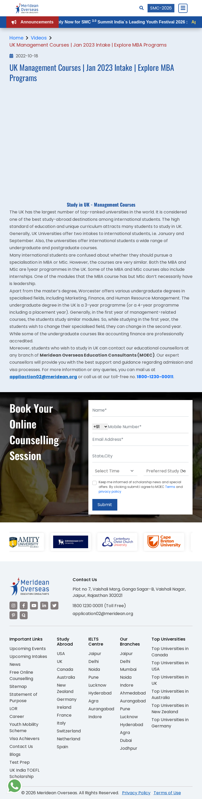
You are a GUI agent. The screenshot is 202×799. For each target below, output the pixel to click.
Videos (39, 37)
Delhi (93, 661)
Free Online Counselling (21, 675)
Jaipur (94, 654)
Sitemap (18, 686)
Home (16, 37)
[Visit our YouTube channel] (34, 606)
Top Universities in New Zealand (170, 708)
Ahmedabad (133, 693)
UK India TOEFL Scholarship (24, 773)
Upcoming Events (27, 649)
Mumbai (128, 669)
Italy (61, 723)
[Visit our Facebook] (24, 606)
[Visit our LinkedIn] (44, 606)
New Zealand (65, 688)
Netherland (68, 739)
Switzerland (69, 731)
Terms (170, 487)
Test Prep (19, 762)
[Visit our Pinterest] (13, 615)
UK (59, 661)
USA (61, 654)
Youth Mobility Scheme (23, 727)
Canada (65, 669)
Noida (94, 669)
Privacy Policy (136, 793)
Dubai (126, 740)
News (15, 664)
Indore (95, 717)
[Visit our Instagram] (13, 606)
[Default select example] (114, 471)
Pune (93, 677)
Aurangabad (101, 709)
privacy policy (110, 491)
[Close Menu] (183, 8)
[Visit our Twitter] (54, 606)
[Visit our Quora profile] (24, 615)
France (64, 715)
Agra (93, 701)
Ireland (64, 707)
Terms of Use (167, 793)
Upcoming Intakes (28, 656)
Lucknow (97, 685)
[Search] (141, 8)
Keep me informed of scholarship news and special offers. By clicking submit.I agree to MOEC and (141, 487)
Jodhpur (128, 748)
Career (16, 716)
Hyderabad (100, 693)
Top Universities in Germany (170, 723)
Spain (62, 747)
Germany (67, 699)
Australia (66, 677)
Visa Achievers (24, 739)
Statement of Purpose (23, 697)
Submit (105, 505)
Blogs (15, 754)
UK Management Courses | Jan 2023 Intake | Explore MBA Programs (88, 45)
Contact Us (21, 746)
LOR (13, 709)
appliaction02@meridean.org (43, 377)
